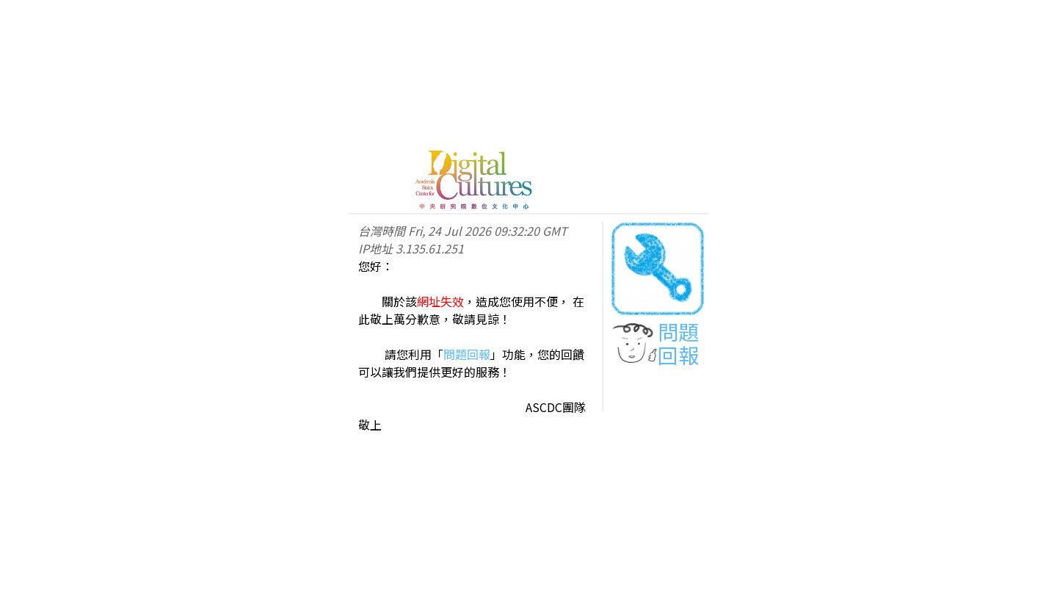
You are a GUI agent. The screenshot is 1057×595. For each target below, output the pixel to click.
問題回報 (466, 354)
